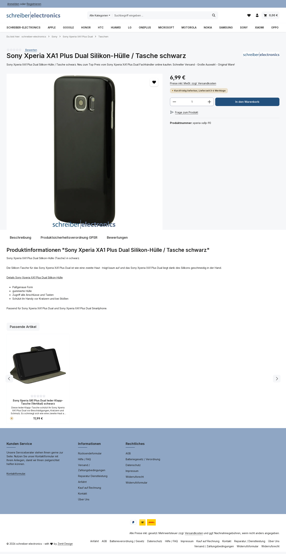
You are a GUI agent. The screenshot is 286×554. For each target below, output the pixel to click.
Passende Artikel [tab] (23, 329)
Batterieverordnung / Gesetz (127, 543)
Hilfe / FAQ (84, 461)
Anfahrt (82, 484)
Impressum (132, 473)
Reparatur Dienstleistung (92, 478)
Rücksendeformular (90, 455)
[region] (84, 154)
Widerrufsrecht (135, 478)
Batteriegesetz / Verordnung (143, 461)
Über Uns (83, 501)
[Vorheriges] (9, 381)
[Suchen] (214, 16)
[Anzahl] (191, 104)
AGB (128, 455)
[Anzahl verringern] (174, 104)
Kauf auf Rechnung (89, 489)
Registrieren (34, 3)
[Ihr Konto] (257, 16)
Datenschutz (133, 467)
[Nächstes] (277, 381)
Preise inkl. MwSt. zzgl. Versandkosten (193, 85)
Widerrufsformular (136, 484)
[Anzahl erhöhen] (209, 104)
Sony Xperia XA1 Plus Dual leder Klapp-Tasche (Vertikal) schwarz (38, 404)
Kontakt (82, 495)
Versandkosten (194, 535)
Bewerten (31, 52)
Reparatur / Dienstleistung (249, 543)
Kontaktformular (16, 475)
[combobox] (161, 16)
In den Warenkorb (247, 104)
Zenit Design (65, 545)
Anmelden (13, 3)
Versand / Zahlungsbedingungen (91, 470)
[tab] (20, 240)
